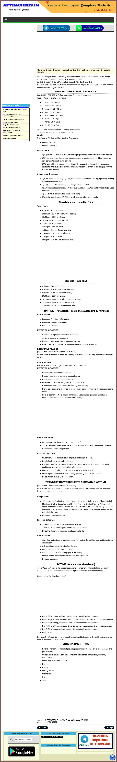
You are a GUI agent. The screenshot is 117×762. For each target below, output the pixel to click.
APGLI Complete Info (10, 122)
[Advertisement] (75, 49)
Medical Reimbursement (11, 127)
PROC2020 (52, 722)
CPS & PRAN (7, 133)
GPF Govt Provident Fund (12, 114)
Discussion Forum (9, 138)
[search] (23, 739)
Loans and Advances (10, 117)
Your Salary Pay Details (11, 130)
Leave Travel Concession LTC (13, 119)
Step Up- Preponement (11, 125)
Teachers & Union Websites (13, 135)
